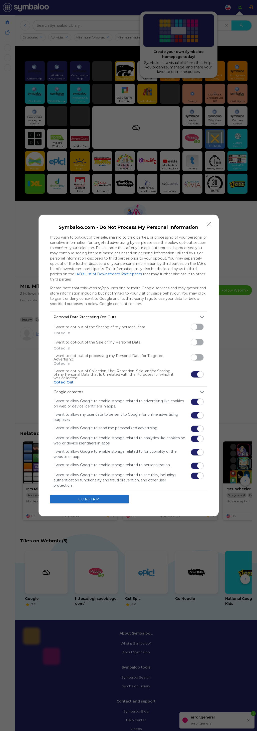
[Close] (209, 224)
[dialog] (129, 365)
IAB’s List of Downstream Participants (108, 274)
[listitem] (128, 317)
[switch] (197, 327)
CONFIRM (89, 499)
